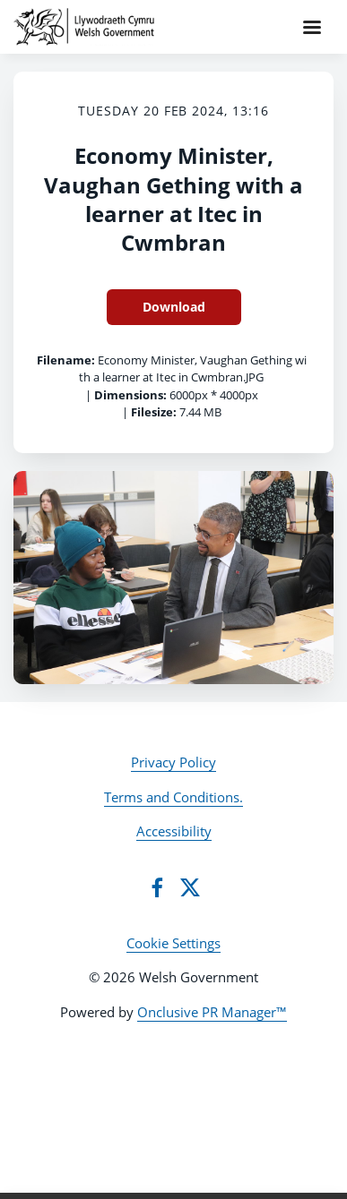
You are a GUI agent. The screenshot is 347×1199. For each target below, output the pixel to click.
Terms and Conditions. (173, 797)
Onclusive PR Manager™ (212, 1012)
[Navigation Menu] (312, 27)
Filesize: (154, 412)
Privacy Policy (173, 762)
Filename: (66, 360)
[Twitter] (190, 887)
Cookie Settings (173, 943)
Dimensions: (130, 395)
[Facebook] (157, 887)
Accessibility (174, 831)
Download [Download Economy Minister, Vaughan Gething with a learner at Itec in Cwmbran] (174, 306)
